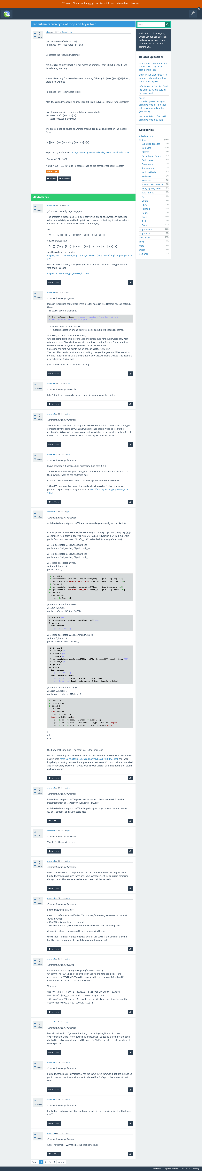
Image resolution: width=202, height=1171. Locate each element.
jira (56, 172)
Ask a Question (64, 16)
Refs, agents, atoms (151, 188)
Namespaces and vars (152, 184)
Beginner (143, 254)
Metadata (146, 180)
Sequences (147, 164)
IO (143, 196)
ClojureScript (145, 229)
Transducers (148, 168)
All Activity (19, 16)
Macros (145, 152)
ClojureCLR (144, 233)
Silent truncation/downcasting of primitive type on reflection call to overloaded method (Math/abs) (152, 105)
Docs (144, 225)
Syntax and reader (151, 144)
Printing (146, 209)
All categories (146, 136)
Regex (145, 213)
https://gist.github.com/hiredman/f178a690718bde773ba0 (89, 759)
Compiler (146, 148)
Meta (141, 245)
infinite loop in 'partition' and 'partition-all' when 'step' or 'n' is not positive (153, 89)
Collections (147, 160)
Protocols (146, 176)
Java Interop (148, 192)
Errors (145, 200)
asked (48, 32)
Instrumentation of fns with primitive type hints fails (152, 118)
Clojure (64, 32)
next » (61, 1162)
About (91, 3)
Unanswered (41, 16)
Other (142, 250)
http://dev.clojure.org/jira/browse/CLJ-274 (68, 273)
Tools (141, 241)
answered (51, 205)
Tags (52, 16)
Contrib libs (144, 237)
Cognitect (167, 1169)
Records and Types (151, 156)
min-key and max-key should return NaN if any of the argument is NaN (153, 66)
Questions (30, 16)
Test (144, 221)
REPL (144, 205)
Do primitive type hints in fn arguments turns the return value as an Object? (153, 78)
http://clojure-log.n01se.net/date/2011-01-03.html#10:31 (100, 152)
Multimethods (149, 172)
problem (49, 172)
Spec (144, 217)
